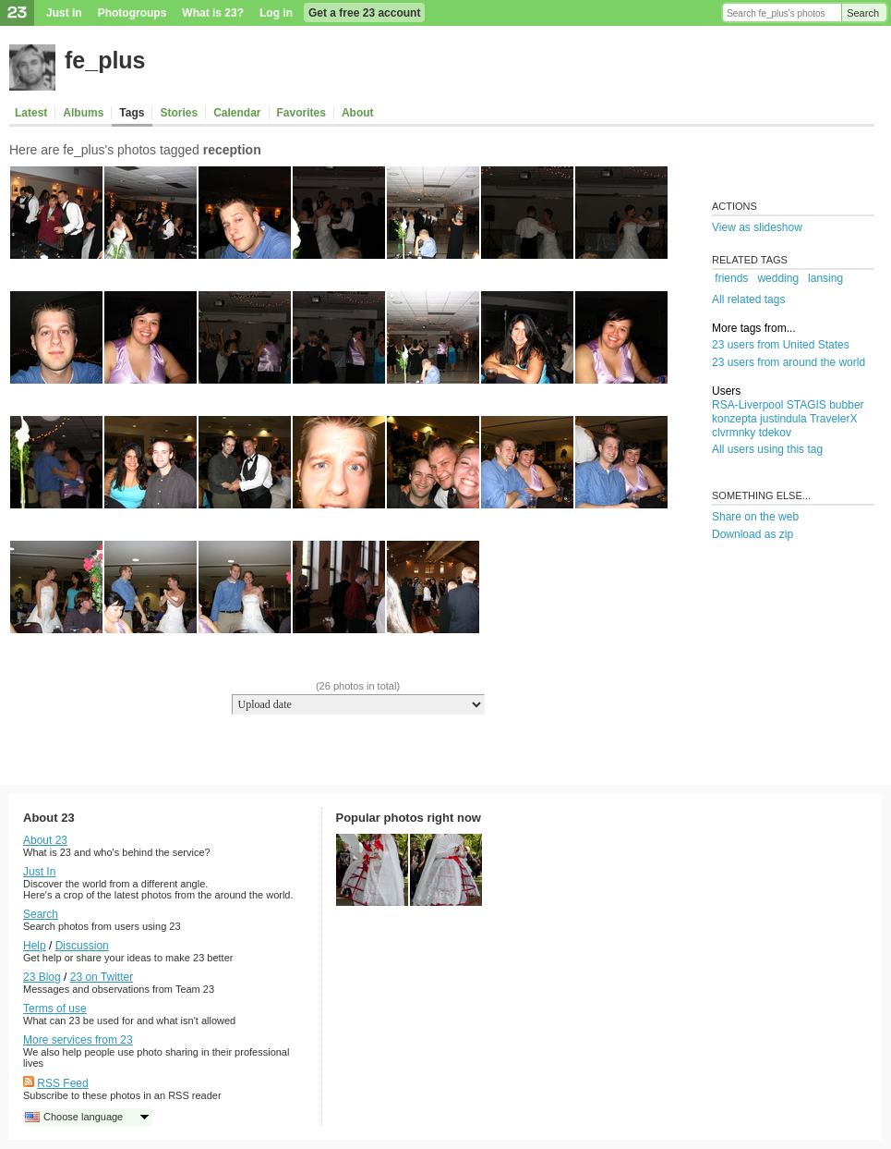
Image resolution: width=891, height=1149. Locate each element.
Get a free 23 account (364, 12)
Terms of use (55, 1008)
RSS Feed (62, 1083)
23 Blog (42, 977)
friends (731, 278)
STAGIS (806, 404)
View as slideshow (757, 227)
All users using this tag (767, 449)
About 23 (45, 840)
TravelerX (834, 418)
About (358, 112)
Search (863, 12)
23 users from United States (780, 344)
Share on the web (755, 516)
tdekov (775, 432)
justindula (783, 418)
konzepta (734, 418)
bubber (846, 404)
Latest (31, 112)
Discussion (82, 945)
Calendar (236, 112)
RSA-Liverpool (747, 404)
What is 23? (213, 12)
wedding (778, 278)
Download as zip (752, 534)
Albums (83, 112)
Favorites (301, 112)
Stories (179, 112)
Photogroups (132, 12)
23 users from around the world (788, 362)
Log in (276, 12)
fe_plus (105, 60)
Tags (131, 112)
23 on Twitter (101, 977)
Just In (64, 12)
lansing (825, 278)
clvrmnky (733, 432)
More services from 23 (78, 1039)
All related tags (748, 299)
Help (34, 945)
